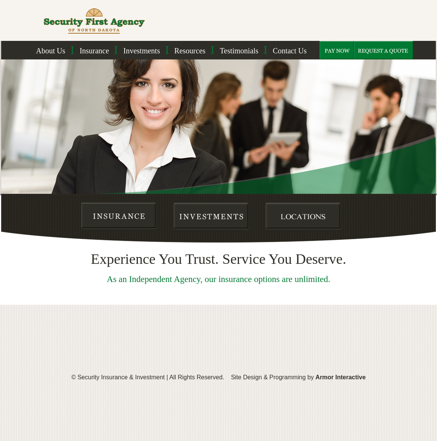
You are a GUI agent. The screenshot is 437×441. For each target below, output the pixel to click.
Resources (189, 51)
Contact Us (289, 51)
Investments (141, 51)
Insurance (94, 51)
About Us (50, 51)
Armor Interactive (340, 377)
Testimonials (239, 51)
